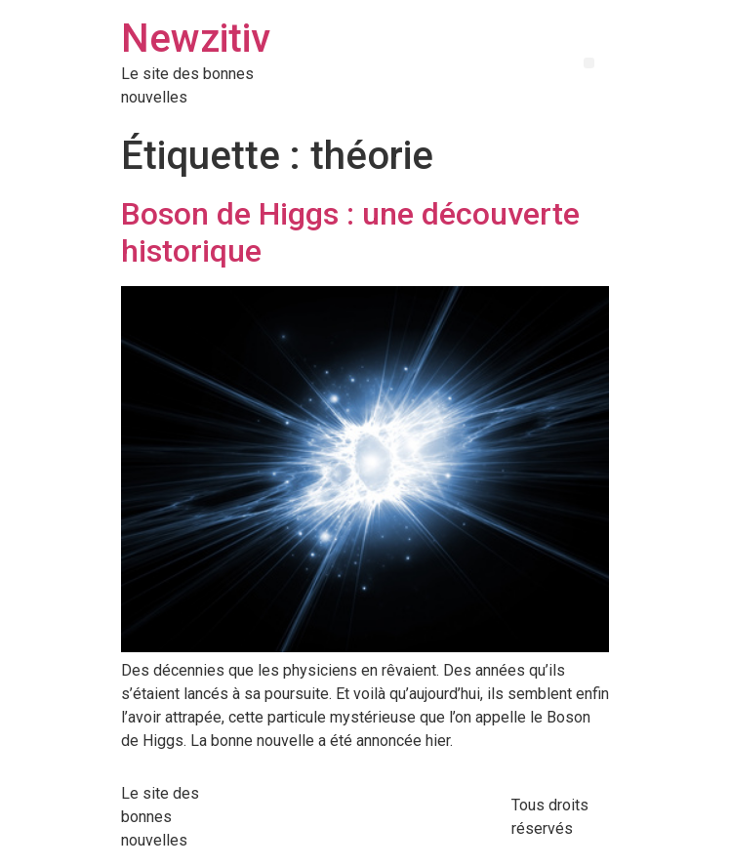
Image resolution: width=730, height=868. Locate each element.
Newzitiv (195, 39)
